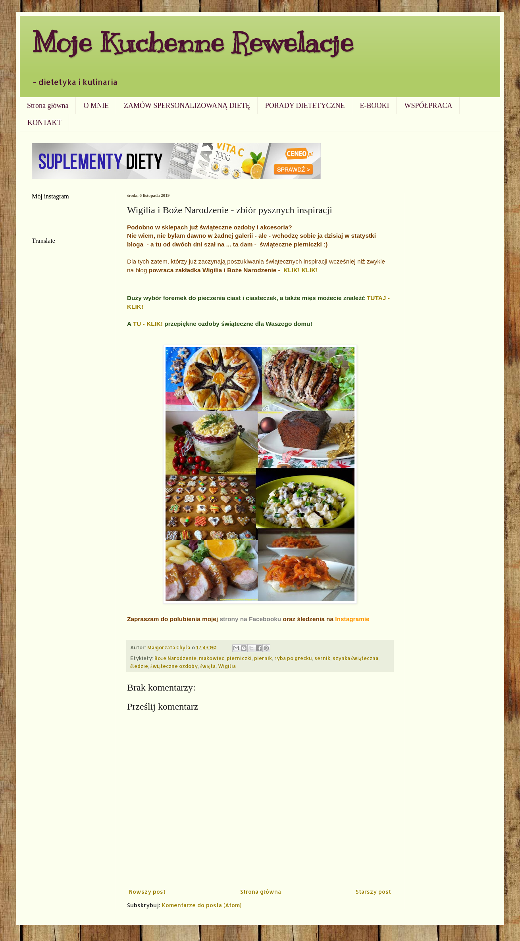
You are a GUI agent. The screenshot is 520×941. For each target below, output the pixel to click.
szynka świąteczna (356, 658)
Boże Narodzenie (175, 658)
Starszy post (373, 891)
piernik (263, 658)
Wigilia (227, 666)
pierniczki (239, 658)
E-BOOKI (374, 106)
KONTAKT (44, 123)
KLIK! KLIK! (300, 270)
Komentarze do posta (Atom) (201, 905)
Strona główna (47, 106)
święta (208, 666)
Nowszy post (147, 891)
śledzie (139, 666)
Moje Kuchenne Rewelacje (192, 42)
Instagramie (352, 619)
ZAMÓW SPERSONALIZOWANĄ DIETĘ (187, 106)
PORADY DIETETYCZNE (305, 106)
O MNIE (96, 106)
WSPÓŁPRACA (428, 106)
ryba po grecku (293, 658)
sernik (322, 658)
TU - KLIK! (148, 323)
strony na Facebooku (250, 619)
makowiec (211, 658)
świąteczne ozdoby (174, 666)
